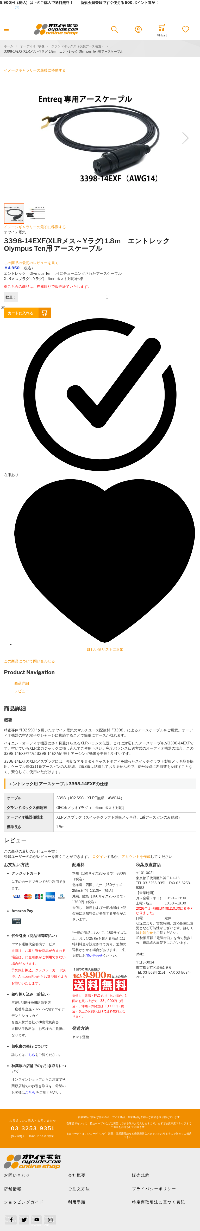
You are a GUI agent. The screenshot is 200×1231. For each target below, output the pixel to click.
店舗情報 (13, 1189)
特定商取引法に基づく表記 (158, 1202)
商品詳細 (21, 683)
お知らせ (146, 933)
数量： (10, 297)
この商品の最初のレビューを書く (31, 262)
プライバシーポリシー (154, 1189)
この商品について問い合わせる (29, 661)
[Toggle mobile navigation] (6, 29)
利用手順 (77, 1202)
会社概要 (77, 1175)
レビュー (21, 691)
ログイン (99, 856)
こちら (30, 1055)
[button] (114, 29)
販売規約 (141, 1175)
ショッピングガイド (24, 1202)
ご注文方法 (79, 1189)
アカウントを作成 (136, 856)
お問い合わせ (17, 1175)
